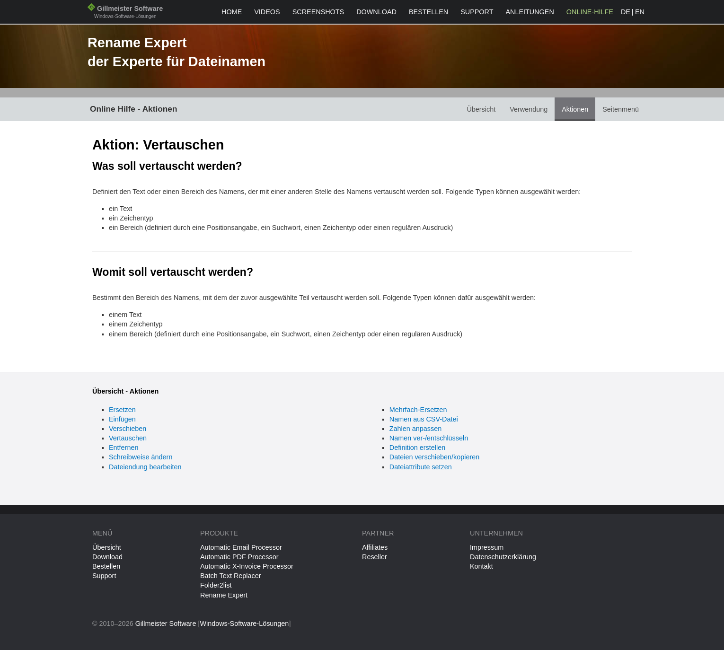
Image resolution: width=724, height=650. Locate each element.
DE (625, 12)
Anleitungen (529, 12)
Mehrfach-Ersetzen (418, 409)
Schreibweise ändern (140, 457)
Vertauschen (128, 438)
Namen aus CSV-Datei (423, 419)
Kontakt (481, 566)
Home (231, 12)
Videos (267, 12)
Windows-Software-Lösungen (244, 623)
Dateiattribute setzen (420, 467)
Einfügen (122, 419)
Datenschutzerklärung (503, 557)
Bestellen (428, 12)
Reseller (374, 557)
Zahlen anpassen (415, 428)
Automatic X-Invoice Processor (246, 566)
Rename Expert (223, 595)
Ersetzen (122, 409)
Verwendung (528, 109)
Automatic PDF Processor (239, 557)
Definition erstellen (417, 447)
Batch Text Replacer (230, 576)
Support (476, 12)
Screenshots (318, 12)
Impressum (486, 547)
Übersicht (481, 109)
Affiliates (375, 547)
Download (376, 12)
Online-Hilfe (589, 12)
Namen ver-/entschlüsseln (428, 438)
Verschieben (127, 428)
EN (640, 12)
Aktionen (575, 109)
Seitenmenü (620, 109)
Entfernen (123, 447)
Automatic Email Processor (241, 547)
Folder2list (215, 585)
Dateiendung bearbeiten (145, 467)
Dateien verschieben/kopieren (434, 457)
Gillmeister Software (125, 13)
